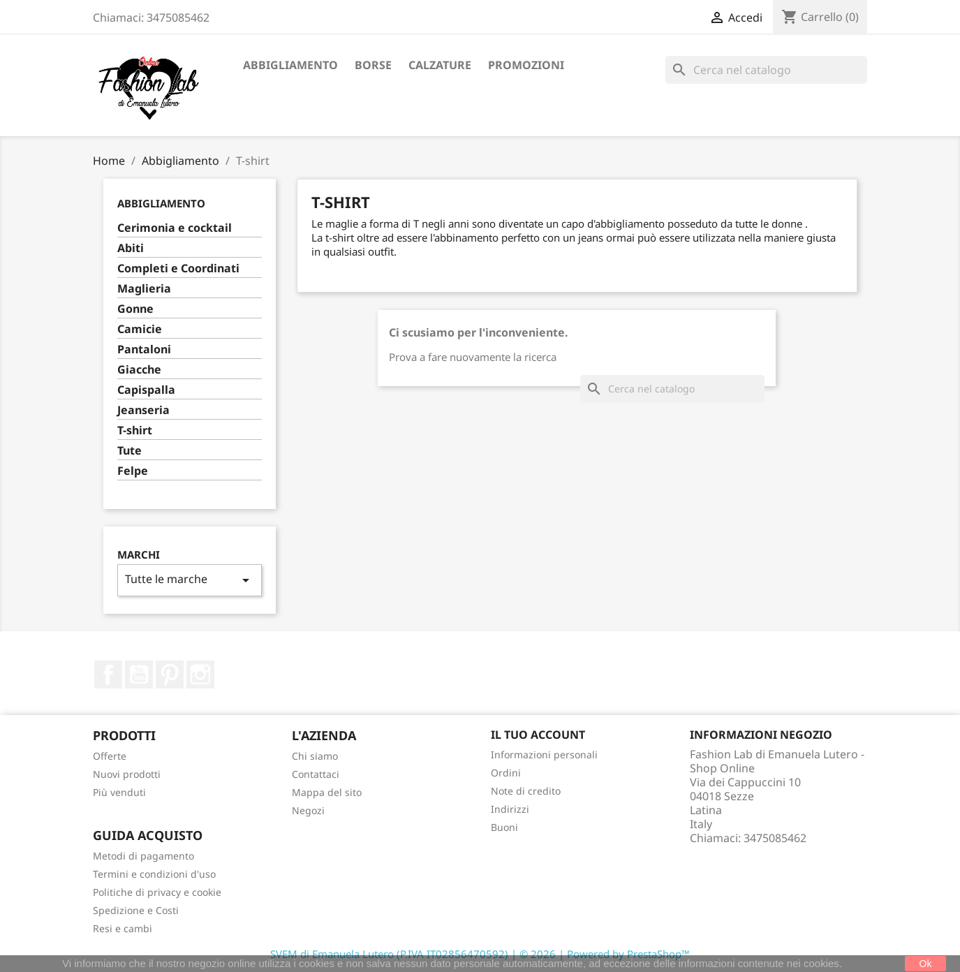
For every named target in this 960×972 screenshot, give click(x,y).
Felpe (132, 471)
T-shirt (134, 430)
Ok (926, 963)
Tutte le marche (190, 580)
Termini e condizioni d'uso (154, 874)
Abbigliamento (290, 65)
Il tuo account (538, 734)
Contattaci (315, 774)
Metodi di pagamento (143, 855)
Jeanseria (143, 410)
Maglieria (144, 288)
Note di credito (526, 790)
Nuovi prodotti (127, 774)
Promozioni (526, 65)
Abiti (130, 248)
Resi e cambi (122, 928)
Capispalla (146, 390)
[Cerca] (766, 70)
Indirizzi (510, 809)
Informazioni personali (544, 754)
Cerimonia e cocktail (174, 228)
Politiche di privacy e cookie (157, 892)
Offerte (109, 756)
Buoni (504, 827)
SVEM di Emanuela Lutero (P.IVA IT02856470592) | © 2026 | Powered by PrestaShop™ (480, 954)
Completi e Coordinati (178, 268)
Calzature (439, 65)
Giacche (139, 369)
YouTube (139, 674)
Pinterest (170, 674)
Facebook (108, 674)
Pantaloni (144, 349)
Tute (129, 450)
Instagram (200, 674)
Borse (373, 65)
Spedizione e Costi (136, 910)
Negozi (308, 810)
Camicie (139, 329)
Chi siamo (315, 756)
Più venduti (119, 792)
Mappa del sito (327, 792)
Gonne (135, 309)
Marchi (138, 555)
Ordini (506, 772)
